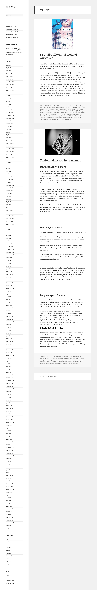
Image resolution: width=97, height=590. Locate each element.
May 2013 (8, 500)
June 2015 (8, 431)
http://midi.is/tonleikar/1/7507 (68, 176)
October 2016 (9, 386)
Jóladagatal (9, 547)
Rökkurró (69, 114)
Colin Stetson (73, 356)
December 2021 (10, 216)
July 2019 (8, 294)
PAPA (65, 114)
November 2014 (10, 450)
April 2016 (8, 403)
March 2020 (9, 271)
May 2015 (8, 433)
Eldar (74, 107)
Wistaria (46, 119)
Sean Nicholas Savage (54, 116)
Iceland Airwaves (48, 111)
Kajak (46, 112)
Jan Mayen (66, 358)
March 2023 (9, 174)
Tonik (64, 117)
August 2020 (9, 257)
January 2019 (9, 311)
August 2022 (9, 193)
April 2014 (8, 470)
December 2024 (10, 115)
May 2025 (8, 101)
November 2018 (10, 316)
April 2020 (8, 269)
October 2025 (9, 87)
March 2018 (9, 338)
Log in (7, 575)
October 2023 (9, 154)
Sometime (42, 117)
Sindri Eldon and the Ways (68, 116)
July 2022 (8, 196)
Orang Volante (67, 360)
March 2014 (9, 472)
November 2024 (10, 118)
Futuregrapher (59, 109)
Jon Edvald (72, 358)
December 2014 (10, 447)
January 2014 (9, 478)
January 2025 (9, 112)
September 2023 (10, 157)
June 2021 (8, 232)
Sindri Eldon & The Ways (57, 361)
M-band (75, 112)
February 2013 (9, 509)
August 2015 (9, 425)
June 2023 (8, 165)
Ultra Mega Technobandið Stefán (57, 363)
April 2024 (8, 137)
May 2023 (8, 168)
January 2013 (9, 511)
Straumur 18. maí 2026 (12, 29)
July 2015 (8, 428)
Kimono (50, 112)
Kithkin (55, 112)
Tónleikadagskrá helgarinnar (60, 160)
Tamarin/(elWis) (72, 361)
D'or (78, 356)
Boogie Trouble (60, 107)
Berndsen (45, 107)
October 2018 (9, 319)
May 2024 (8, 135)
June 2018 (8, 330)
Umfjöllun (8, 553)
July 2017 (8, 361)
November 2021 (10, 218)
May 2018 (8, 333)
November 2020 (10, 252)
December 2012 (10, 514)
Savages (46, 116)
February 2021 (9, 244)
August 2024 (9, 126)
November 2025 (10, 84)
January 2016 (9, 411)
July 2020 (8, 260)
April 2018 (8, 336)
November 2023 (10, 151)
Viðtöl (7, 564)
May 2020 (8, 266)
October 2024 (9, 121)
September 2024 (10, 123)
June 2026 (8, 65)
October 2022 (9, 188)
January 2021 (9, 246)
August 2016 (9, 391)
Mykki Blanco (43, 114)
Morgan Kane (52, 360)
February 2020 (9, 274)
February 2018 (9, 341)
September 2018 (10, 322)
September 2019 (10, 288)
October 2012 (9, 520)
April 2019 (8, 302)
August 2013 (9, 492)
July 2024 (8, 129)
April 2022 (8, 204)
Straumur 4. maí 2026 (11, 34)
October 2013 (9, 486)
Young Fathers (55, 119)
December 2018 (10, 313)
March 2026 (9, 73)
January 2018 (9, 344)
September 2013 (10, 489)
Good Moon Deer (73, 109)
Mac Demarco (81, 112)
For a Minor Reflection (48, 109)
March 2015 (9, 439)
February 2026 (9, 76)
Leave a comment (66, 119)
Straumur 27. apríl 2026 (12, 37)
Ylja (50, 119)
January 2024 (9, 146)
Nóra (61, 360)
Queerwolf (74, 360)
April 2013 (8, 503)
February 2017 (9, 375)
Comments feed (10, 580)
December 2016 (10, 380)
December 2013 (10, 481)
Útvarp (7, 559)
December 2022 (10, 182)
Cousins (67, 107)
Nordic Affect (51, 114)
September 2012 (10, 523)
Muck (57, 360)
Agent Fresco (76, 106)
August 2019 (9, 291)
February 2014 (9, 475)
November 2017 (10, 350)
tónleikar (42, 363)
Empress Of (79, 107)
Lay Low (66, 112)
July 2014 (8, 461)
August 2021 (9, 227)
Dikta (71, 107)
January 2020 (9, 277)
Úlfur (46, 363)
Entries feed (9, 578)
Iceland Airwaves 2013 (59, 111)
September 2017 (10, 355)
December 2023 (10, 149)
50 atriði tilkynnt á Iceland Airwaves (58, 56)
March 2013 (9, 506)
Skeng (66, 361)
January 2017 (9, 377)
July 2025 (8, 96)
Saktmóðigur (75, 114)
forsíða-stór (9, 542)
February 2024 (9, 143)
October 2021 (9, 221)
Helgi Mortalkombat (58, 358)
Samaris (48, 361)
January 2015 (9, 444)
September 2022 (10, 190)
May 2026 (8, 68)
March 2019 (9, 305)
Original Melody (59, 114)
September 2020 (10, 255)
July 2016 (8, 394)
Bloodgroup (66, 356)
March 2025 (9, 107)
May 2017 (8, 366)
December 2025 (10, 82)
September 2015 (10, 422)
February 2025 (9, 110)
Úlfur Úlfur (69, 117)
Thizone (79, 361)
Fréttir (7, 545)
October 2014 (9, 453)
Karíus (41, 360)
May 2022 (8, 202)
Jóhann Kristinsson (71, 111)
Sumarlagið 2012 (17, 50)
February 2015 (9, 442)
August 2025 (9, 93)
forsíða (7, 539)
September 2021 (10, 224)
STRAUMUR (11, 7)
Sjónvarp (8, 550)
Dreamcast (49, 358)
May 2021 (8, 235)
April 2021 (8, 238)
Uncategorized (10, 556)
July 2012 (8, 528)
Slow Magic (78, 116)
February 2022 (9, 210)
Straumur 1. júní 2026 (11, 26)
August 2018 (9, 324)
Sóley (83, 116)
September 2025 (10, 90)
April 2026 (8, 70)
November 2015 (10, 417)
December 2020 (10, 249)
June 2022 (8, 199)
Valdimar (8, 561)
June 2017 (8, 364)
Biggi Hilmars (52, 107)
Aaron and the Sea (67, 106)
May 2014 (8, 467)
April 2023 (8, 171)
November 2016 (10, 383)
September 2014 (10, 456)
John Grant (79, 111)
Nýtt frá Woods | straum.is (13, 52)
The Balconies (58, 117)
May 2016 (8, 400)
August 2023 (9, 160)
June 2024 (8, 132)
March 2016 (9, 405)
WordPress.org (10, 583)
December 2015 (10, 414)
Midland (46, 360)
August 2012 (9, 525)
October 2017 (9, 352)
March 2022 (9, 207)
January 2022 (9, 213)
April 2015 (8, 436)
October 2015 (9, 419)
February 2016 (9, 408)
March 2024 (9, 140)
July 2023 (8, 163)
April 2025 (8, 104)
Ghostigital (66, 109)
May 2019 (8, 299)
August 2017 (9, 358)
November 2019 (10, 283)
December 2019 (10, 280)
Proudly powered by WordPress (48, 376)
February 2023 (9, 177)
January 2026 (9, 79)
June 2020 (8, 263)
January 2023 (9, 179)
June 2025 (8, 98)
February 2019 (9, 308)
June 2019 (8, 297)
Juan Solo (78, 358)
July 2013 (8, 495)
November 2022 (10, 185)
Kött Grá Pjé (60, 112)
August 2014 (9, 458)
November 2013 (10, 484)
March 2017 (9, 372)
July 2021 (8, 230)
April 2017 (8, 369)
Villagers (74, 117)
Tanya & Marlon (50, 117)
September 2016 (10, 389)
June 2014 (8, 464)
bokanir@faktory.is (51, 200)
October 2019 (9, 285)
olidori (53, 106)
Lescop (71, 112)
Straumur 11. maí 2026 (12, 32)
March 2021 (9, 241)
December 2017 (10, 347)
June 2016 (8, 397)
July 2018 (8, 327)
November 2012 (10, 517)
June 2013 (8, 498)
